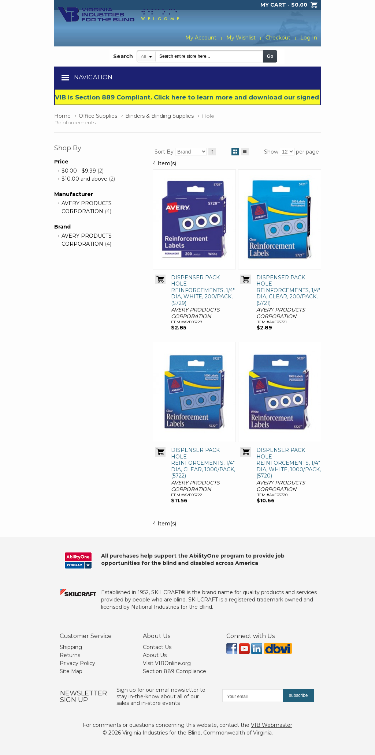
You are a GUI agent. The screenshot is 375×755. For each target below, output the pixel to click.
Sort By (164, 151)
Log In (308, 37)
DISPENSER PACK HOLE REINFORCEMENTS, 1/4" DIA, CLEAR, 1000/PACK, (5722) (203, 463)
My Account (200, 37)
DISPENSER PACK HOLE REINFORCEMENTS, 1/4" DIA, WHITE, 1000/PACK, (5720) (288, 463)
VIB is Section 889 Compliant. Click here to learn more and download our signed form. (196, 97)
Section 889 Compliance (174, 671)
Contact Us (157, 647)
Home (62, 116)
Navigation (93, 77)
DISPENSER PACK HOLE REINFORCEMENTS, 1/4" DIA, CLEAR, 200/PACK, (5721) (288, 290)
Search (123, 56)
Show (271, 151)
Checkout (278, 37)
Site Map (71, 671)
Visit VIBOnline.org (167, 663)
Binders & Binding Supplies (159, 116)
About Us (155, 655)
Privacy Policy (77, 663)
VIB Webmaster (271, 725)
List (245, 150)
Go (270, 56)
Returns (70, 655)
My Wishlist (241, 37)
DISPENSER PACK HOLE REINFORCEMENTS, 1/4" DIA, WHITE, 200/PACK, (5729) (203, 290)
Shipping (71, 647)
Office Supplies (98, 116)
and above (84, 178)
